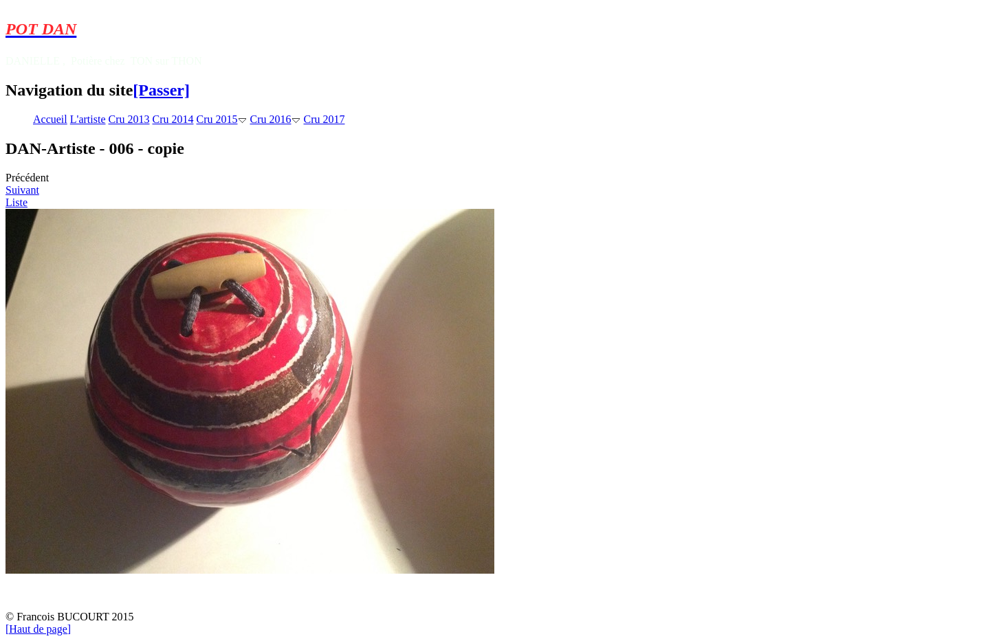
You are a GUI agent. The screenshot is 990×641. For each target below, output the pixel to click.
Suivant (22, 190)
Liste (17, 202)
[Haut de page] (38, 629)
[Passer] (161, 90)
